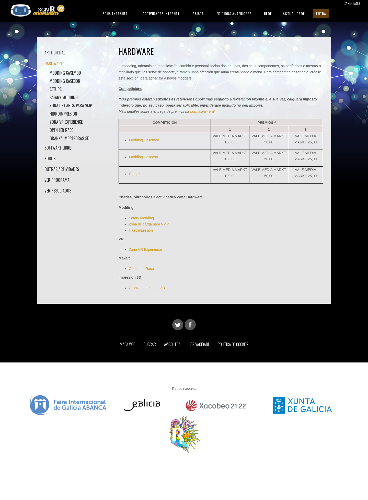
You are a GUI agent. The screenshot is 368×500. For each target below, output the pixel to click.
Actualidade (294, 13)
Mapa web (127, 344)
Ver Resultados (57, 191)
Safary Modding (64, 97)
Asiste (198, 13)
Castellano (352, 3)
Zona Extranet (115, 13)
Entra (321, 13)
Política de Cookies (233, 344)
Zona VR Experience (66, 122)
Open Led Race (141, 269)
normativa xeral (202, 111)
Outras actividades (61, 169)
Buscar (150, 344)
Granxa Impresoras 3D (69, 138)
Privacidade (200, 344)
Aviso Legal (173, 344)
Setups (56, 89)
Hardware (53, 63)
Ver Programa (57, 180)
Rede (268, 13)
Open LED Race (61, 130)
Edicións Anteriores (233, 13)
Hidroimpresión (63, 114)
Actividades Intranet (161, 13)
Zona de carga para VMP (71, 106)
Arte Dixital (54, 53)
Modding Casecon (65, 81)
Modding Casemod (65, 73)
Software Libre (57, 148)
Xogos (49, 158)
